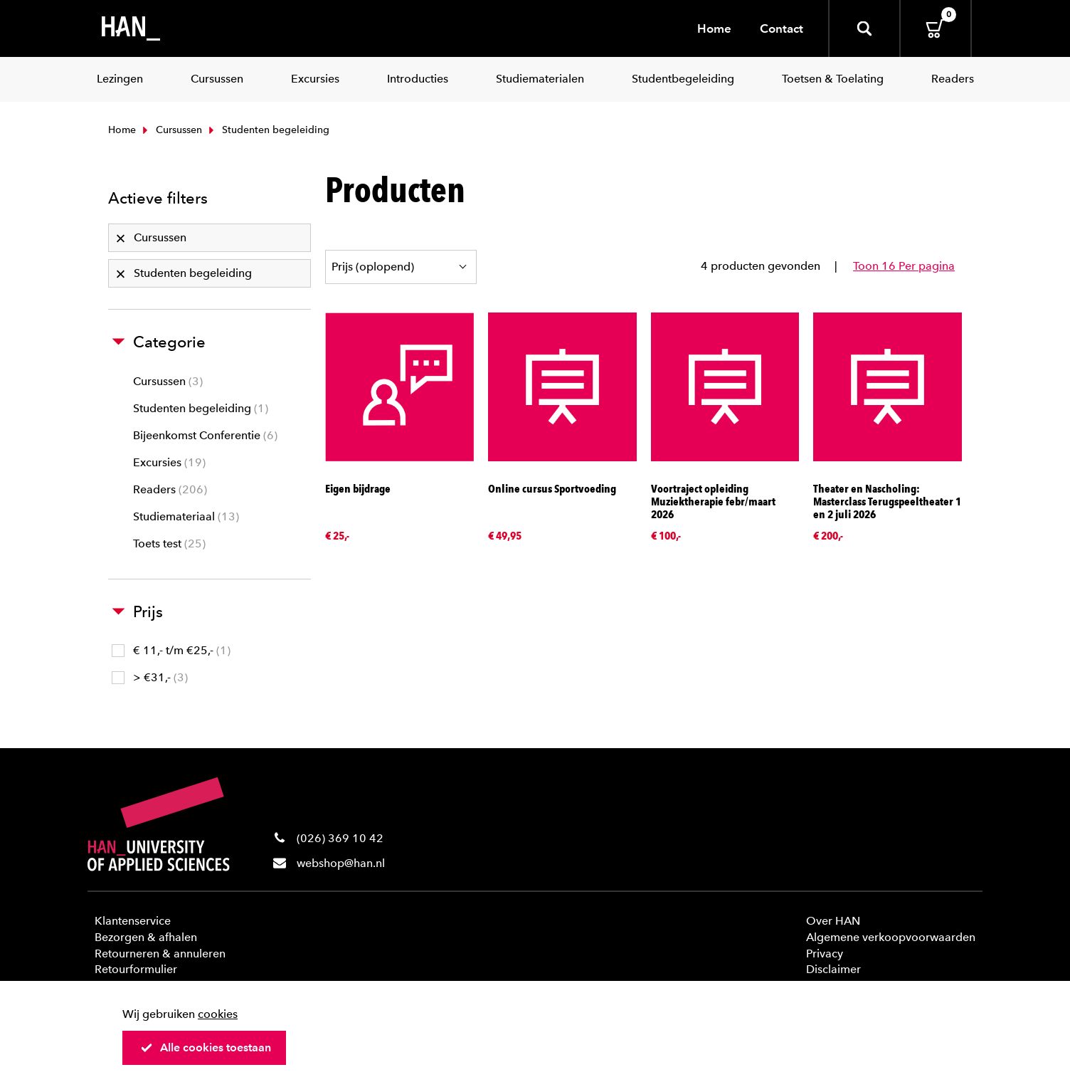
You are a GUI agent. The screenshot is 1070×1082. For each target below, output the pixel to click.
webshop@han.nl (341, 863)
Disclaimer (833, 969)
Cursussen (170, 130)
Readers (170, 489)
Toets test (169, 543)
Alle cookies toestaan (205, 1047)
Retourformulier (136, 969)
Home (714, 28)
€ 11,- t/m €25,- (171, 650)
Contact (781, 28)
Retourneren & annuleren (160, 953)
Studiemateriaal (186, 516)
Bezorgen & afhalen (146, 937)
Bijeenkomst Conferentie (205, 435)
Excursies (169, 462)
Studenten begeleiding (200, 408)
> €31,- (150, 677)
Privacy (824, 953)
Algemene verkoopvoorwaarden (890, 937)
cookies (218, 1014)
